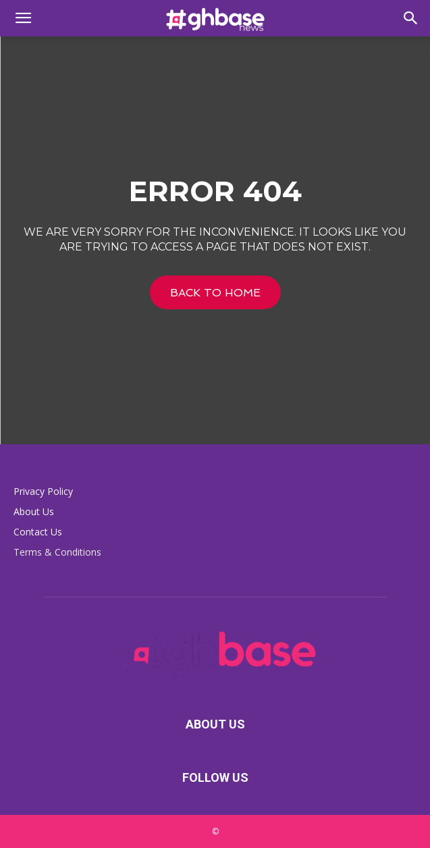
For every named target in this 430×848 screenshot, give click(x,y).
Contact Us (38, 531)
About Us (34, 511)
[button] (23, 18)
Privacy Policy (43, 491)
